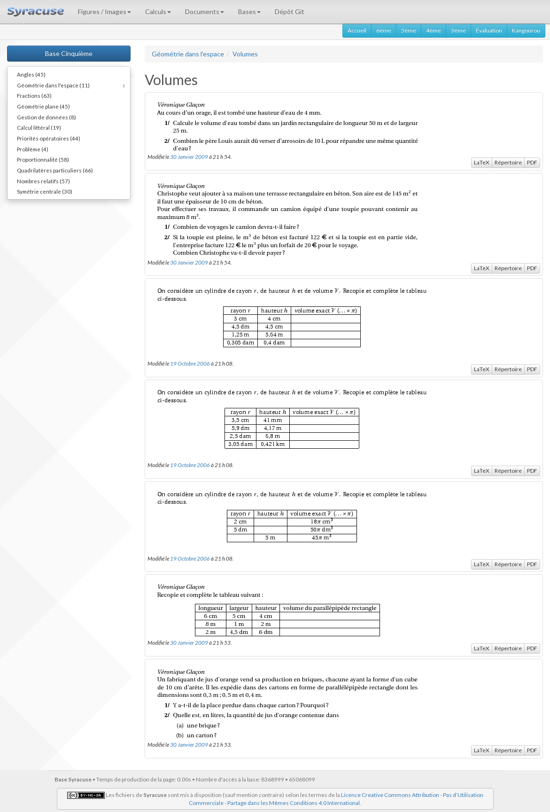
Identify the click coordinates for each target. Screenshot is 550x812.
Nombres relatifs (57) (43, 181)
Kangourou (526, 30)
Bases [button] (249, 12)
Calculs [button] (158, 12)
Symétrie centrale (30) (44, 191)
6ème (383, 30)
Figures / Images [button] (104, 12)
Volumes (245, 54)
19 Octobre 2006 (190, 363)
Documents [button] (204, 12)
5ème (408, 30)
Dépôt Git (289, 12)
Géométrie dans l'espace (188, 54)
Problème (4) (32, 149)
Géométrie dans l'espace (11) (53, 85)
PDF (532, 162)
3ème (458, 30)
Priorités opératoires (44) (48, 138)
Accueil (357, 30)
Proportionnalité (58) (43, 159)
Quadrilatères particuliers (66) (55, 170)
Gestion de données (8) (46, 117)
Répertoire (508, 162)
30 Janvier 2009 (189, 156)
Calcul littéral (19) (39, 127)
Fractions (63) (34, 95)
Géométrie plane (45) (43, 106)
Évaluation (489, 30)
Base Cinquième (69, 53)
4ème (433, 30)
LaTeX (481, 162)
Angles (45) (31, 74)
